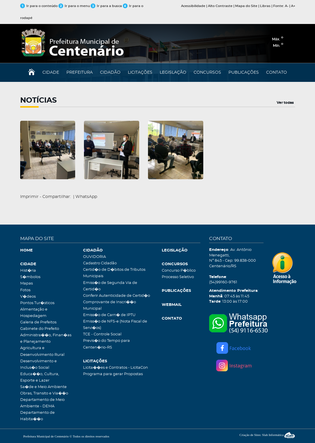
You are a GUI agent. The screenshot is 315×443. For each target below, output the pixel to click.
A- (286, 6)
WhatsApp (86, 197)
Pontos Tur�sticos (37, 303)
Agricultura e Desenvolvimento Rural (42, 351)
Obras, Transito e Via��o (44, 393)
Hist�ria (28, 271)
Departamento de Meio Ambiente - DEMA (42, 403)
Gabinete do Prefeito (39, 329)
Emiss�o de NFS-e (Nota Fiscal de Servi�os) (115, 325)
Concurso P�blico (179, 271)
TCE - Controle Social (102, 334)
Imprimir (29, 197)
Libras (265, 6)
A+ (293, 6)
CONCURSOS (207, 72)
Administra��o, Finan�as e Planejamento (45, 338)
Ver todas (285, 102)
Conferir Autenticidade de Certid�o (116, 296)
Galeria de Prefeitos (38, 322)
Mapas (26, 283)
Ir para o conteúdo (39, 6)
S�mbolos (30, 277)
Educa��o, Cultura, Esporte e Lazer (39, 377)
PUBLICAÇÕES (243, 72)
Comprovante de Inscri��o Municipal (109, 305)
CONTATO (276, 72)
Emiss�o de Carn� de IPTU (109, 315)
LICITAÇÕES (140, 72)
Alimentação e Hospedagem (33, 313)
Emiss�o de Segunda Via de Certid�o (110, 286)
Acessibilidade (193, 6)
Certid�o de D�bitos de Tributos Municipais (114, 273)
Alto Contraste (220, 6)
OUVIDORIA (94, 257)
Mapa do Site (246, 6)
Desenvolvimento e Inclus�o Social (38, 364)
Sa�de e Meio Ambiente (43, 387)
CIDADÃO (110, 72)
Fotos (25, 290)
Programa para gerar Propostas (113, 374)
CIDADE (50, 72)
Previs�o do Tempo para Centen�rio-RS (106, 344)
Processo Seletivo (178, 277)
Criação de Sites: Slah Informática (267, 435)
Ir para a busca (106, 6)
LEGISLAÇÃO (173, 72)
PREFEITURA (79, 72)
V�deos (28, 297)
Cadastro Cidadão (100, 263)
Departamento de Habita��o (37, 416)
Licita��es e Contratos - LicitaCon (115, 368)
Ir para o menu (74, 6)
